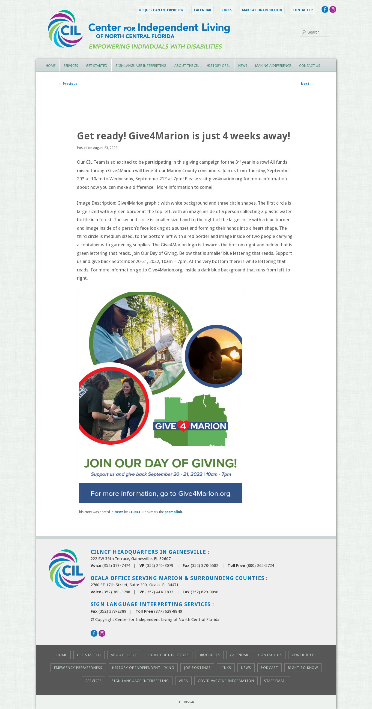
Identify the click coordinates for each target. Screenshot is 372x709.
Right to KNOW (303, 668)
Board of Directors (168, 655)
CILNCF (135, 512)
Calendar (202, 10)
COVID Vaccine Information (226, 681)
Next (307, 84)
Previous (68, 84)
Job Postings (197, 668)
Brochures (209, 655)
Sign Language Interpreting (140, 66)
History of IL (218, 66)
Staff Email (275, 681)
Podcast (269, 668)
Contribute (304, 655)
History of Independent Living (143, 668)
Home (50, 66)
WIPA (183, 681)
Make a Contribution (262, 10)
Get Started (96, 66)
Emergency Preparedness (78, 668)
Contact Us (303, 10)
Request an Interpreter (161, 10)
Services (71, 66)
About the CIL (186, 66)
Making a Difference (273, 66)
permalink (173, 512)
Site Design (186, 702)
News (242, 66)
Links (227, 10)
